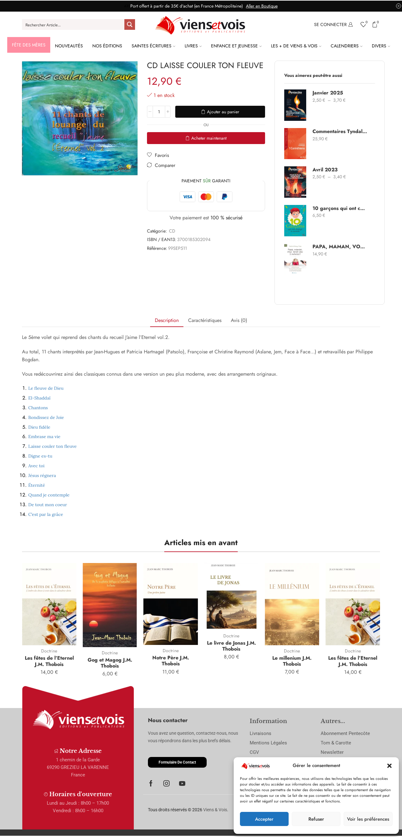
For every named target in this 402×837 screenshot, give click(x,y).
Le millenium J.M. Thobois (292, 661)
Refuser (316, 819)
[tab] (166, 320)
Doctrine (49, 651)
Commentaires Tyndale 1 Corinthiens (339, 131)
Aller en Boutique (262, 6)
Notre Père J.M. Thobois (170, 660)
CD (172, 231)
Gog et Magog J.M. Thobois (110, 662)
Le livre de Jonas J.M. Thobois (231, 645)
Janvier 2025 (327, 92)
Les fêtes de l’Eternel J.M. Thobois (49, 661)
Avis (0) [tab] (239, 320)
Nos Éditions (107, 46)
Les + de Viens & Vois (296, 46)
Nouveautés (69, 46)
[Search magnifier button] (129, 24)
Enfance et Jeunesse (236, 46)
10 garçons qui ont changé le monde (339, 208)
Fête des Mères (29, 45)
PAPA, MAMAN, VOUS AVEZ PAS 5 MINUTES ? (339, 246)
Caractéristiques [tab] (204, 320)
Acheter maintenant (208, 138)
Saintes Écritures (153, 46)
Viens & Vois (215, 809)
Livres (193, 46)
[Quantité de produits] (159, 112)
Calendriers (346, 46)
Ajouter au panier (223, 112)
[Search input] (73, 24)
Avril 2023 (325, 169)
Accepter (264, 819)
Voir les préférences (368, 819)
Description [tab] (167, 320)
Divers (381, 46)
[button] (389, 766)
